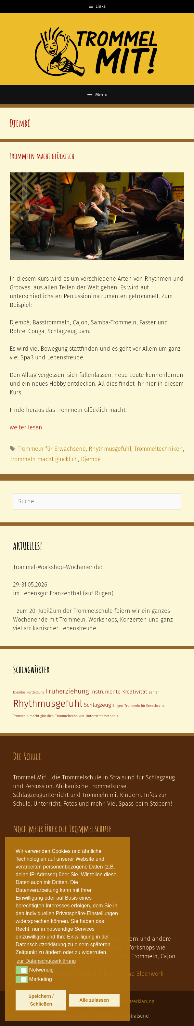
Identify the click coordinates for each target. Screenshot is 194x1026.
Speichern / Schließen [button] (41, 1000)
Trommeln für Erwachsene (52, 448)
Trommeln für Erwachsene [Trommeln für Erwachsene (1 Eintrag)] (144, 706)
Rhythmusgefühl (110, 448)
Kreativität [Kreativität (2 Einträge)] (134, 691)
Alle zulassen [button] (94, 1000)
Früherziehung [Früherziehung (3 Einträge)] (67, 691)
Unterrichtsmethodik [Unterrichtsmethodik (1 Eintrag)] (102, 716)
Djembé (91, 459)
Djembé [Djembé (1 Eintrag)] (19, 692)
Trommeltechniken (158, 448)
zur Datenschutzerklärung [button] (46, 961)
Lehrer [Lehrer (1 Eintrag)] (154, 692)
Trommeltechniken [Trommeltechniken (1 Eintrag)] (69, 716)
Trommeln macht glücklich (42, 156)
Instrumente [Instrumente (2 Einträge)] (105, 691)
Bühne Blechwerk (140, 973)
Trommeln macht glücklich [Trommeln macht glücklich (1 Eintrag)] (33, 716)
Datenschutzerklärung (130, 1001)
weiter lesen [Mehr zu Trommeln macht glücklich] (26, 427)
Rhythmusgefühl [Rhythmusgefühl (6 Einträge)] (47, 703)
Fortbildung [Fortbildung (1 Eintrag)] (35, 692)
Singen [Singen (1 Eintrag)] (117, 706)
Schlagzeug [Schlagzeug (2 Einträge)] (97, 705)
